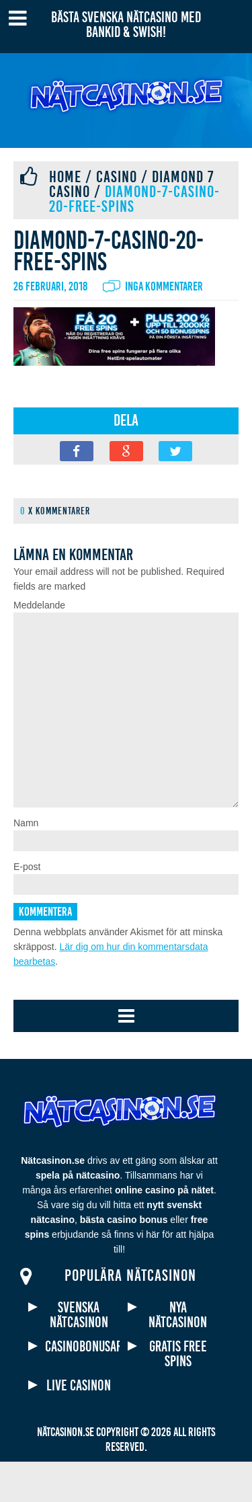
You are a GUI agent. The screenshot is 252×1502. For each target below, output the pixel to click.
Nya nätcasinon (178, 1355)
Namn (25, 863)
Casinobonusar (79, 1387)
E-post (26, 907)
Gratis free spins (178, 1394)
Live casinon (78, 1426)
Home (65, 177)
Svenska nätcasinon (79, 1355)
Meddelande (39, 605)
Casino (116, 177)
